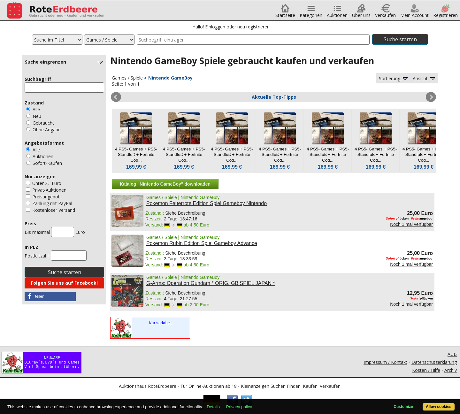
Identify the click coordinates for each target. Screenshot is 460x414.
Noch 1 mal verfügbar (411, 224)
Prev (116, 97)
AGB (452, 354)
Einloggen (215, 27)
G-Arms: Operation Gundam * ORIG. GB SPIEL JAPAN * (210, 283)
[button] (50, 296)
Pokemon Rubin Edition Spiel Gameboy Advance (201, 243)
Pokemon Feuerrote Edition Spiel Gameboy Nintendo (206, 203)
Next (431, 97)
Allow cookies (438, 406)
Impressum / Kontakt (385, 362)
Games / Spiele (127, 78)
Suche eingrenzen (64, 62)
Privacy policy (239, 406)
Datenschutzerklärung (434, 362)
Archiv (450, 370)
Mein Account (414, 13)
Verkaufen (385, 13)
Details (213, 406)
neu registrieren (253, 27)
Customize (403, 406)
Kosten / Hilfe (426, 370)
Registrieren (445, 13)
